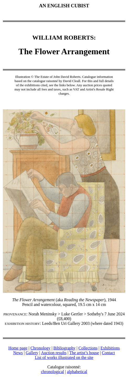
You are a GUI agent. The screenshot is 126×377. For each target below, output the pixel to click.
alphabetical (77, 371)
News (18, 353)
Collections (87, 348)
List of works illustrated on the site (64, 357)
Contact (108, 353)
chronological (52, 371)
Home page (18, 348)
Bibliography (64, 348)
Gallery (32, 353)
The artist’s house (84, 353)
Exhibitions (110, 348)
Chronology (40, 348)
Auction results (53, 353)
